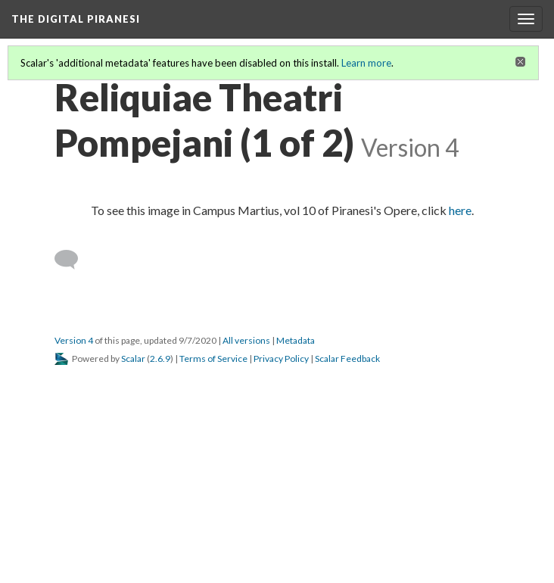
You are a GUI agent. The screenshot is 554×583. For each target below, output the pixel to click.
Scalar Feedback (347, 358)
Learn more (366, 63)
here (460, 210)
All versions (246, 340)
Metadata (295, 340)
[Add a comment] (73, 260)
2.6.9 (160, 358)
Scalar (133, 358)
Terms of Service (213, 358)
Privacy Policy (281, 358)
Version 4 (73, 340)
